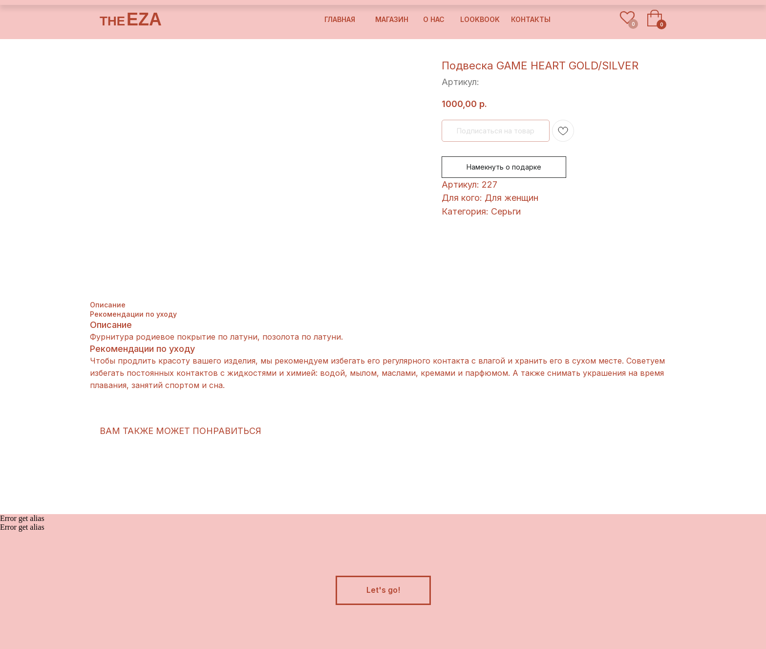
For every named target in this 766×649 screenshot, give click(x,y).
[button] (383, 590)
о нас (434, 19)
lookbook (480, 19)
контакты (531, 19)
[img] (600, 19)
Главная (339, 19)
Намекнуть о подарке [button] (504, 167)
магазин (391, 19)
